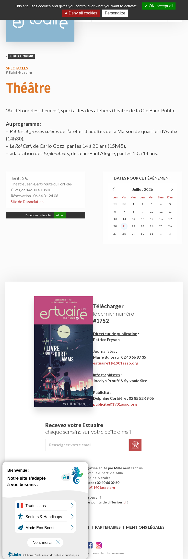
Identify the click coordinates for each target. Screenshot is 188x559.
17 (151, 219)
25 (161, 226)
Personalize (115, 13)
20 (115, 226)
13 (115, 219)
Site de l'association (27, 201)
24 (151, 226)
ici (124, 502)
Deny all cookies (80, 13)
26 (170, 226)
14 (124, 219)
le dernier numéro (113, 313)
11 (161, 211)
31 (151, 233)
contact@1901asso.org (96, 487)
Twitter (99, 545)
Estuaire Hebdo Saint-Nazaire (40, 21)
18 (161, 219)
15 (133, 219)
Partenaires (108, 527)
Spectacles (17, 68)
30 (124, 204)
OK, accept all (158, 6)
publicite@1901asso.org (115, 404)
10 (151, 211)
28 (124, 233)
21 (124, 226)
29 (115, 204)
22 (133, 226)
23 (142, 226)
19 (170, 219)
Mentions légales (145, 527)
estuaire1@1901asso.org (115, 363)
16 (142, 219)
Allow (59, 215)
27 (115, 233)
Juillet (137, 189)
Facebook (89, 545)
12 (170, 211)
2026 (148, 189)
